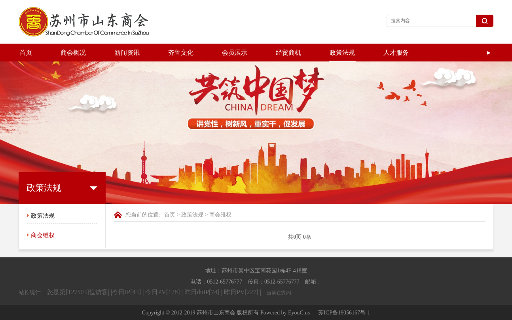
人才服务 (396, 52)
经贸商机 (288, 52)
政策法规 (342, 52)
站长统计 (30, 292)
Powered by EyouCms (284, 313)
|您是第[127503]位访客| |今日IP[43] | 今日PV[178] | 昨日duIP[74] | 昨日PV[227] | (154, 292)
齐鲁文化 (180, 52)
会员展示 (234, 52)
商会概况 (73, 52)
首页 (25, 52)
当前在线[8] (279, 292)
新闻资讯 (127, 52)
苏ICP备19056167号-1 (344, 313)
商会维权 (43, 235)
